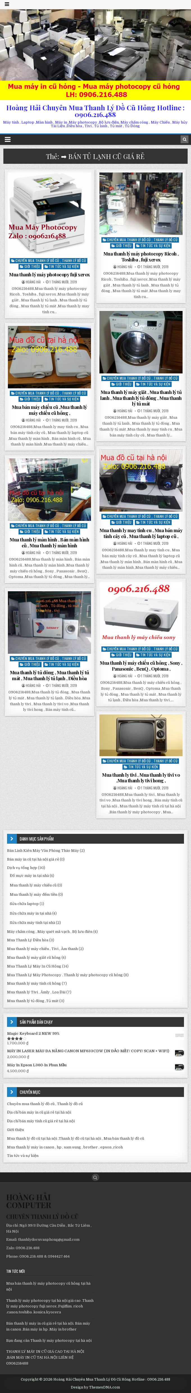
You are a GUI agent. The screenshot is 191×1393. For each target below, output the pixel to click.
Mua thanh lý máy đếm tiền (33, 894)
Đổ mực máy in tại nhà (29, 876)
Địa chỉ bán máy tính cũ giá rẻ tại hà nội (41, 1121)
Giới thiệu (32, 266)
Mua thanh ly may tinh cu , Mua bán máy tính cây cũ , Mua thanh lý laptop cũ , (140, 533)
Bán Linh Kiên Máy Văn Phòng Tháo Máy (43, 850)
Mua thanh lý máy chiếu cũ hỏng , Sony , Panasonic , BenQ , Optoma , (141, 665)
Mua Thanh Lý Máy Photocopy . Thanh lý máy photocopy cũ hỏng (65, 975)
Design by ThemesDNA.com (95, 1387)
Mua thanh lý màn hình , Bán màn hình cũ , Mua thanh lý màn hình (49, 542)
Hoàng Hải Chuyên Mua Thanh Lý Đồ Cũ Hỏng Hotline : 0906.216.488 (95, 111)
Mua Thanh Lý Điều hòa (27, 940)
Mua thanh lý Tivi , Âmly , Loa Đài (36, 992)
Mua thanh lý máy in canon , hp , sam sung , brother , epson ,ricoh (65, 1147)
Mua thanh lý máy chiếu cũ (33, 885)
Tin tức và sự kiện (64, 266)
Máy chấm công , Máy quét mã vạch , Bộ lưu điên (49, 932)
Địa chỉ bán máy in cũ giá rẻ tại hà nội (39, 1112)
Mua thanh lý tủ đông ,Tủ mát (32, 1001)
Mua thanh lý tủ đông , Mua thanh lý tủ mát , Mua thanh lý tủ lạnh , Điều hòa (49, 675)
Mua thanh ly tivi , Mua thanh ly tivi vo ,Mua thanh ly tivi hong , (141, 777)
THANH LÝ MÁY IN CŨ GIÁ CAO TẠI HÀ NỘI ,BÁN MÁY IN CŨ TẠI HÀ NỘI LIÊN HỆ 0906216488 (45, 1357)
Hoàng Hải (33, 282)
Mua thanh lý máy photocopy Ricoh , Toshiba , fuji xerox (141, 256)
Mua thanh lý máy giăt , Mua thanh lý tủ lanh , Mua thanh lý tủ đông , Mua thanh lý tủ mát (141, 398)
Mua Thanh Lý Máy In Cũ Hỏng (34, 966)
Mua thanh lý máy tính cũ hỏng (34, 983)
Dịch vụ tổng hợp (22, 868)
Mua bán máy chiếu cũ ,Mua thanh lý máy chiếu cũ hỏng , (49, 410)
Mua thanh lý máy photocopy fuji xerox (49, 274)
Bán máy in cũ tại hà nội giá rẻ (33, 859)
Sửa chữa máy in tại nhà (30, 913)
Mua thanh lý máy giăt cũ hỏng (34, 957)
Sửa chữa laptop (24, 904)
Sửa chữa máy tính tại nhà (32, 923)
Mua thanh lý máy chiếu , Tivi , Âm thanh (42, 949)
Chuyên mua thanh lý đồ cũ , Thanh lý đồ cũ (50, 260)
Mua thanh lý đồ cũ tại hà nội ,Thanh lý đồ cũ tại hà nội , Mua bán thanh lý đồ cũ (75, 1138)
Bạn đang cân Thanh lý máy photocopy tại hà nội (49, 1340)
